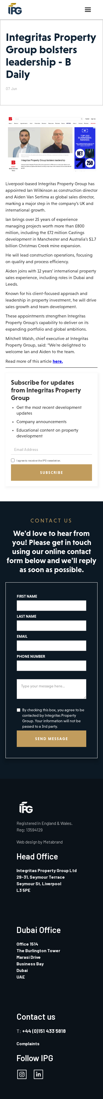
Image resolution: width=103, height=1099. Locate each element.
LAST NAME (26, 616)
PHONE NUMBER (31, 656)
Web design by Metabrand (39, 841)
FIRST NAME (27, 596)
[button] (88, 9)
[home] (13, 7)
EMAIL (22, 636)
